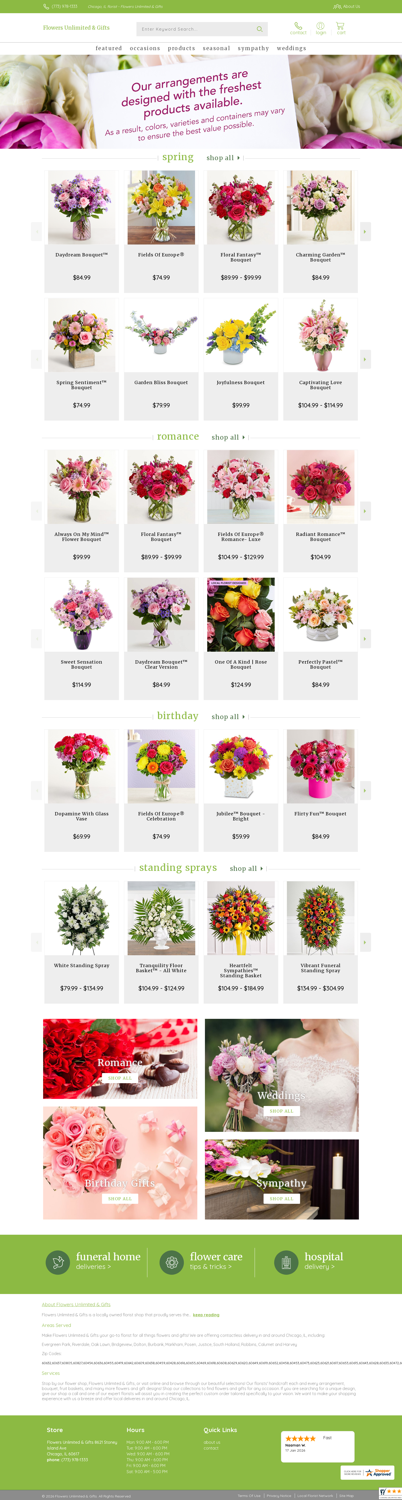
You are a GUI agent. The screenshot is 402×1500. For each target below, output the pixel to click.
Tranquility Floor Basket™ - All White (161, 968)
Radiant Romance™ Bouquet (320, 536)
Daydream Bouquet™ (82, 255)
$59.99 (241, 836)
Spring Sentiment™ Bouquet (82, 385)
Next (365, 231)
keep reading (206, 1314)
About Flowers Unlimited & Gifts (76, 1304)
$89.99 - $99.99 (241, 277)
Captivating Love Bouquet (320, 385)
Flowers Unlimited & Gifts (76, 28)
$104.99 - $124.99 (161, 988)
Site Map (346, 1495)
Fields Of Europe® (161, 255)
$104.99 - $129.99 (241, 557)
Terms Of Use (249, 1495)
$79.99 (161, 405)
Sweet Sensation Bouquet (81, 664)
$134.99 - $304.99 (320, 988)
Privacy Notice (279, 1495)
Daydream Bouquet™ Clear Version (161, 664)
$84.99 (82, 277)
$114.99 (81, 684)
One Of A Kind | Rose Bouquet (241, 664)
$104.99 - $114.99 (320, 405)
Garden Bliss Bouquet (161, 382)
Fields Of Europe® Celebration (161, 816)
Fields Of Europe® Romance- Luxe (241, 536)
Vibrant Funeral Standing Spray (321, 968)
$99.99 (241, 405)
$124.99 (241, 684)
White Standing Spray (81, 965)
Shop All (220, 158)
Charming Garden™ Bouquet (320, 257)
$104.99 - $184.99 (241, 988)
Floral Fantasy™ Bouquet (241, 257)
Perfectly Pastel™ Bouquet (321, 664)
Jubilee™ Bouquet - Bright (241, 816)
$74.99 (161, 277)
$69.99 (81, 836)
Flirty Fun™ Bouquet (320, 814)
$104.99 (321, 557)
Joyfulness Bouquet (241, 382)
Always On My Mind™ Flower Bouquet (82, 536)
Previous (36, 231)
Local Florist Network (315, 1495)
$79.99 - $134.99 (81, 988)
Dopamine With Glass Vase (82, 816)
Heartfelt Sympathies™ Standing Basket (241, 971)
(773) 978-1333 (64, 6)
